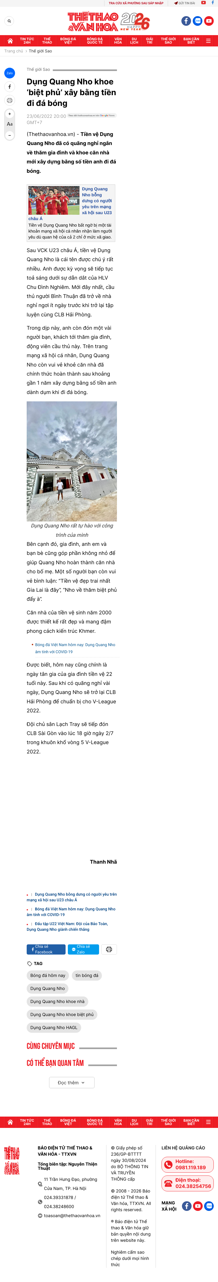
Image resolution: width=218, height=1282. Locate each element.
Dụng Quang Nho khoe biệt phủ (62, 1014)
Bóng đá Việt (68, 40)
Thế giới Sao (40, 51)
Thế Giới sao (168, 40)
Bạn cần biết (191, 40)
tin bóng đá (87, 975)
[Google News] (92, 121)
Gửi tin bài (184, 3)
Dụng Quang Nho (47, 988)
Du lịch (134, 40)
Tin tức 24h (27, 40)
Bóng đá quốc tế (95, 40)
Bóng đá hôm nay (47, 975)
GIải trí (149, 40)
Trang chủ (13, 51)
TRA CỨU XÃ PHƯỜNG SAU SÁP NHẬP (136, 3)
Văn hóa (118, 40)
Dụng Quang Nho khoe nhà (57, 1001)
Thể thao (47, 40)
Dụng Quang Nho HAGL (53, 1027)
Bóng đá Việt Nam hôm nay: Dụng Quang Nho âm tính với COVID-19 (75, 648)
